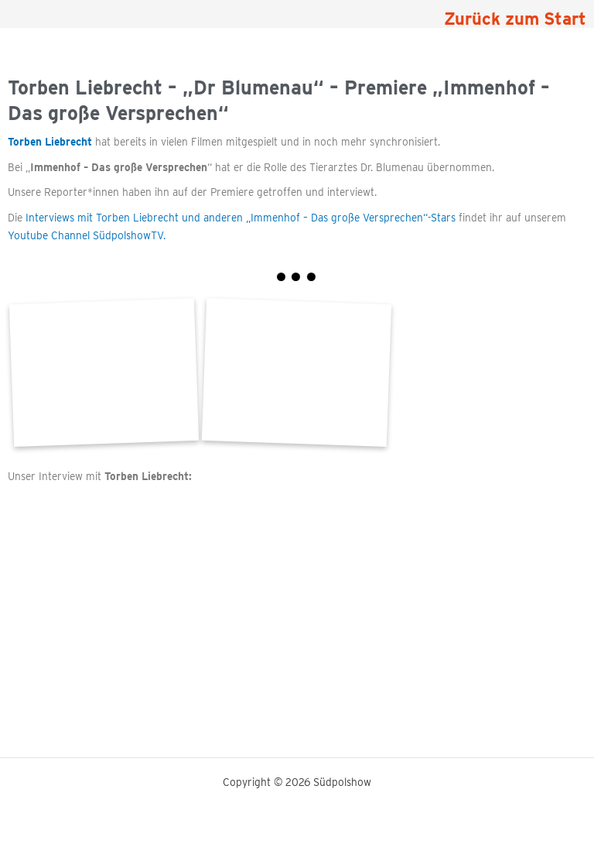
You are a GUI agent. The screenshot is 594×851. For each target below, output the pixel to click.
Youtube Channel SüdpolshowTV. (87, 235)
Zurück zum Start (515, 19)
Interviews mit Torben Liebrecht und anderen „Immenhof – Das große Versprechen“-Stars (241, 217)
